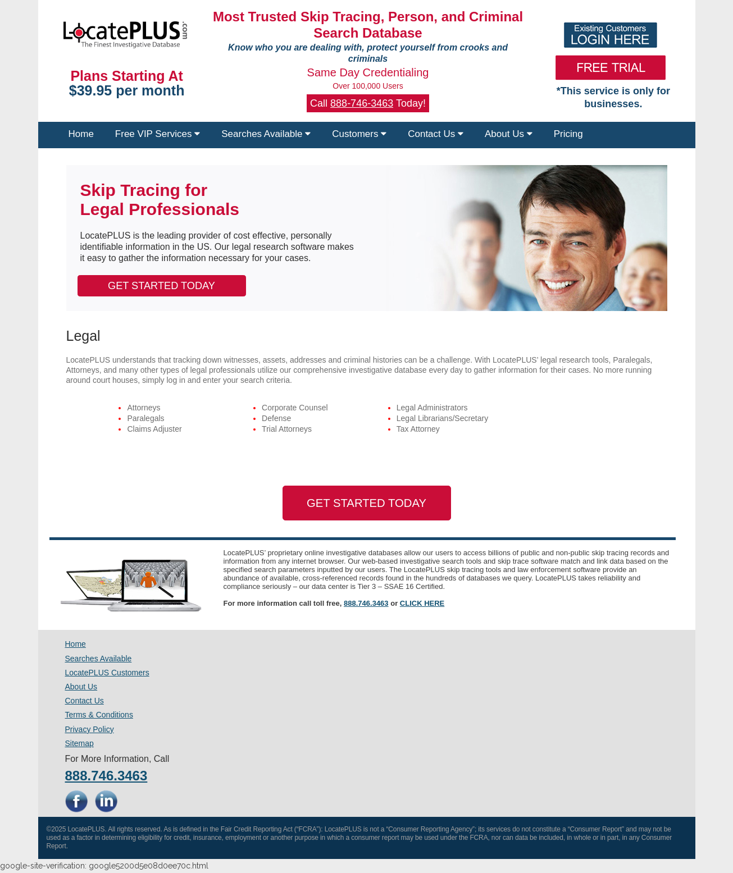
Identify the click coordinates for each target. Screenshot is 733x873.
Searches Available (266, 134)
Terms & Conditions (99, 714)
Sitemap (79, 743)
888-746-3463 (361, 103)
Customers (359, 134)
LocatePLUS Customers (107, 672)
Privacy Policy (89, 729)
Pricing (568, 134)
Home (81, 134)
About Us (508, 134)
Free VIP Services (157, 134)
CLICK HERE (422, 603)
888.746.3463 (366, 603)
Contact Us (435, 134)
